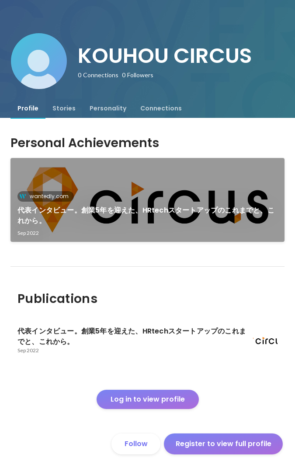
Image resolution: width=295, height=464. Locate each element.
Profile (27, 108)
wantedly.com (46, 196)
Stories (64, 108)
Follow (136, 444)
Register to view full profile (223, 444)
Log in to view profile (148, 399)
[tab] (27, 108)
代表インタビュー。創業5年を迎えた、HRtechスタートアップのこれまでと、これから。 (145, 215)
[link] (147, 200)
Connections (161, 108)
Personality (108, 108)
